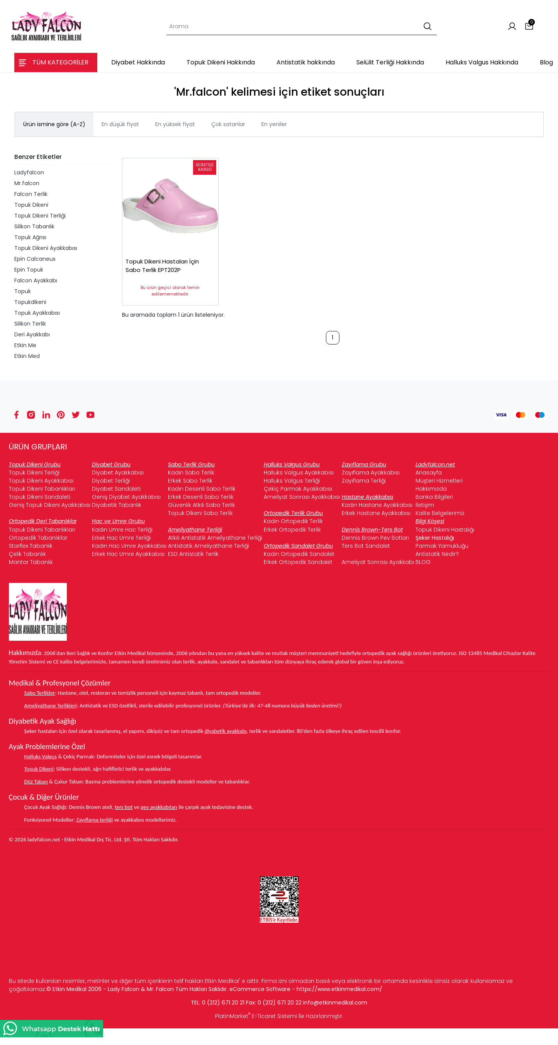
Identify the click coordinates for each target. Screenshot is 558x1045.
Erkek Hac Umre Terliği (121, 538)
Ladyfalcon (29, 172)
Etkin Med (27, 356)
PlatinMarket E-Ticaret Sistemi (256, 1016)
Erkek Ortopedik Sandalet (298, 562)
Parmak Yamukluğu (442, 546)
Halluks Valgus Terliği (292, 481)
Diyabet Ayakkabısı (118, 472)
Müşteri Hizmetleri (439, 481)
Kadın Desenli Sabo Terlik (202, 489)
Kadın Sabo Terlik (191, 472)
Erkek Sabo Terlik (190, 481)
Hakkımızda (431, 489)
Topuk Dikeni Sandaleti (39, 497)
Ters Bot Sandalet (366, 546)
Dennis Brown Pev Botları (375, 538)
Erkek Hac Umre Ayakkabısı (128, 554)
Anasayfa (429, 472)
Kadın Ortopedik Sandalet (299, 554)
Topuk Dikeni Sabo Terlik (200, 513)
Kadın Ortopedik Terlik (293, 521)
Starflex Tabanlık (31, 546)
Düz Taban (36, 781)
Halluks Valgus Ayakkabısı (299, 472)
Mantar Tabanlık (31, 562)
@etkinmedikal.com (340, 1002)
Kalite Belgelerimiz (440, 513)
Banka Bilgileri (434, 497)
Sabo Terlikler (39, 692)
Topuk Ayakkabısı (37, 313)
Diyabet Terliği (111, 481)
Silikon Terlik (30, 324)
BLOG (423, 562)
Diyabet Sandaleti (116, 489)
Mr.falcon (26, 183)
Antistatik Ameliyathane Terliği (208, 546)
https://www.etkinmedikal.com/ (339, 989)
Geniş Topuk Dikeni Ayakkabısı (49, 505)
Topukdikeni (30, 302)
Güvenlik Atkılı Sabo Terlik (201, 505)
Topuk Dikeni (31, 205)
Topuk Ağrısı (30, 237)
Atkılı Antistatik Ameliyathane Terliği (215, 538)
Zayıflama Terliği (364, 481)
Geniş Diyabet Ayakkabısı (126, 497)
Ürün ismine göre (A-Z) (54, 124)
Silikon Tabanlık (34, 226)
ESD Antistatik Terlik (193, 554)
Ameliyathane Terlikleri (50, 705)
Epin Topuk (28, 269)
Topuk (22, 291)
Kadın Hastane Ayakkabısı (377, 505)
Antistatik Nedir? (437, 554)
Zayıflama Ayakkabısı (371, 472)
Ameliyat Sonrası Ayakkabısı (302, 497)
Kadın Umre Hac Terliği (122, 529)
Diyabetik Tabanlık (116, 505)
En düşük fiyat (120, 124)
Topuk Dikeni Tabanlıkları (42, 489)
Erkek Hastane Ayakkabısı (376, 513)
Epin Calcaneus (35, 259)
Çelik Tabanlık (27, 554)
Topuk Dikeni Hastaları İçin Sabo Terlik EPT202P (167, 270)
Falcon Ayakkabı (35, 280)
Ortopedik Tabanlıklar (38, 538)
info (308, 1002)
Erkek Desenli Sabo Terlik (201, 497)
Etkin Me (25, 345)
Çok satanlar (228, 124)
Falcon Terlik (30, 194)
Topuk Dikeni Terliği (40, 215)
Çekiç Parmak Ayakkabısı (298, 489)
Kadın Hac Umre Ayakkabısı (129, 546)
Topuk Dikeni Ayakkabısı (45, 248)
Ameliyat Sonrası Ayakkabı (378, 562)
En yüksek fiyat (175, 124)
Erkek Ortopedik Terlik (292, 529)
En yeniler (274, 124)
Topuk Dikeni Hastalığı (445, 529)
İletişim (425, 505)
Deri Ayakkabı (32, 334)
